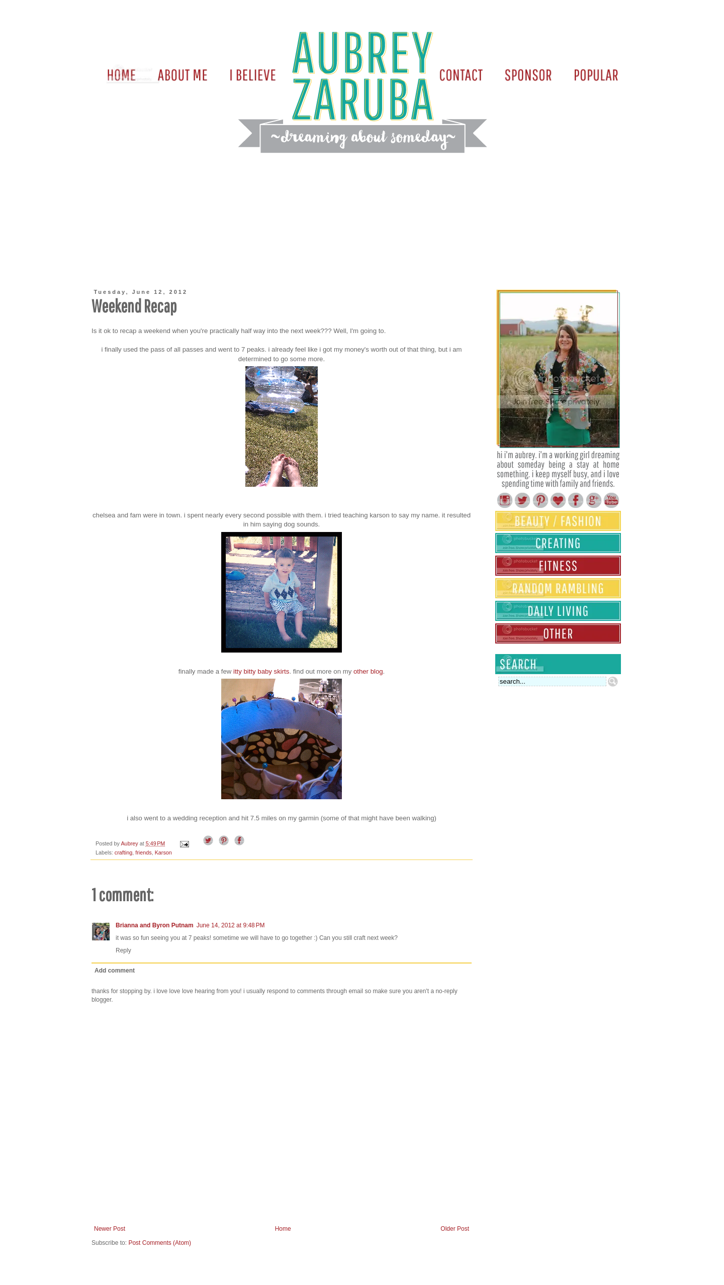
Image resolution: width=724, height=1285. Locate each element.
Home (283, 1228)
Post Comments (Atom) (159, 1242)
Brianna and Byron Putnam (155, 925)
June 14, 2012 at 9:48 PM (231, 925)
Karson (163, 852)
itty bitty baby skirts (261, 671)
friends (143, 852)
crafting (123, 852)
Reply (123, 950)
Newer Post (109, 1228)
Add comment (115, 970)
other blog (368, 671)
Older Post (454, 1228)
